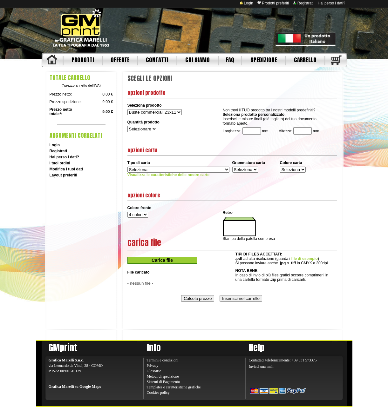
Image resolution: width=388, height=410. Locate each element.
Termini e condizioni (163, 360)
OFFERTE (120, 60)
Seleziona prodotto (144, 105)
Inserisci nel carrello (241, 298)
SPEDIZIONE (263, 60)
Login (246, 3)
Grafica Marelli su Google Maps (75, 386)
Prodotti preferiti (273, 3)
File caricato (138, 272)
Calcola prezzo (198, 298)
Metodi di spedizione (163, 376)
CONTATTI (157, 60)
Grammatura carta (248, 163)
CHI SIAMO (197, 60)
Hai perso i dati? (331, 3)
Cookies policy (158, 392)
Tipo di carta (138, 163)
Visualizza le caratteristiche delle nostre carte (168, 175)
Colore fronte (139, 208)
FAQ (230, 60)
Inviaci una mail (261, 366)
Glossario (154, 371)
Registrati (303, 3)
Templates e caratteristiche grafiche (174, 387)
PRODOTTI (82, 60)
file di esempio (304, 258)
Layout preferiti (63, 175)
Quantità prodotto (143, 122)
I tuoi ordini (60, 163)
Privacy (153, 365)
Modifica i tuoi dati (66, 169)
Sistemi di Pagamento (163, 382)
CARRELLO (305, 60)
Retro (228, 212)
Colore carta (291, 163)
